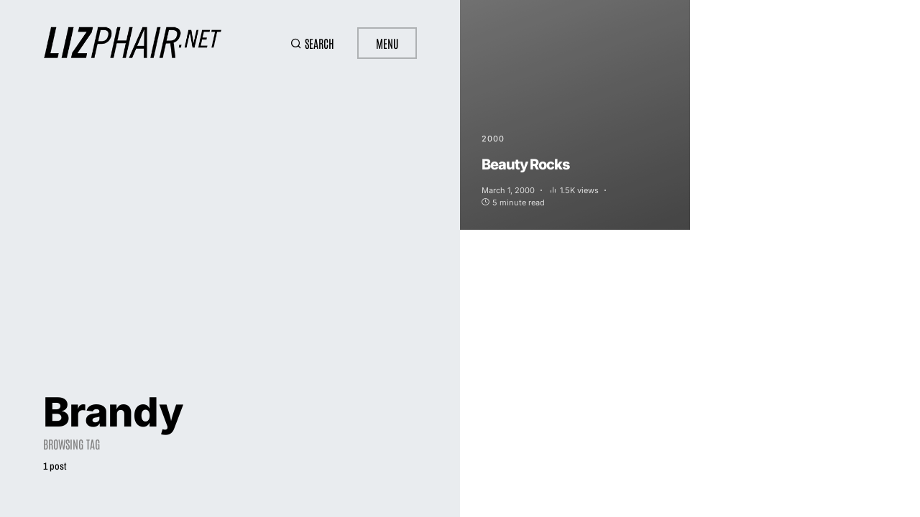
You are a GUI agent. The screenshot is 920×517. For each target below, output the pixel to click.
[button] (312, 43)
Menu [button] (387, 43)
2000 (493, 139)
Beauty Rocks (525, 164)
